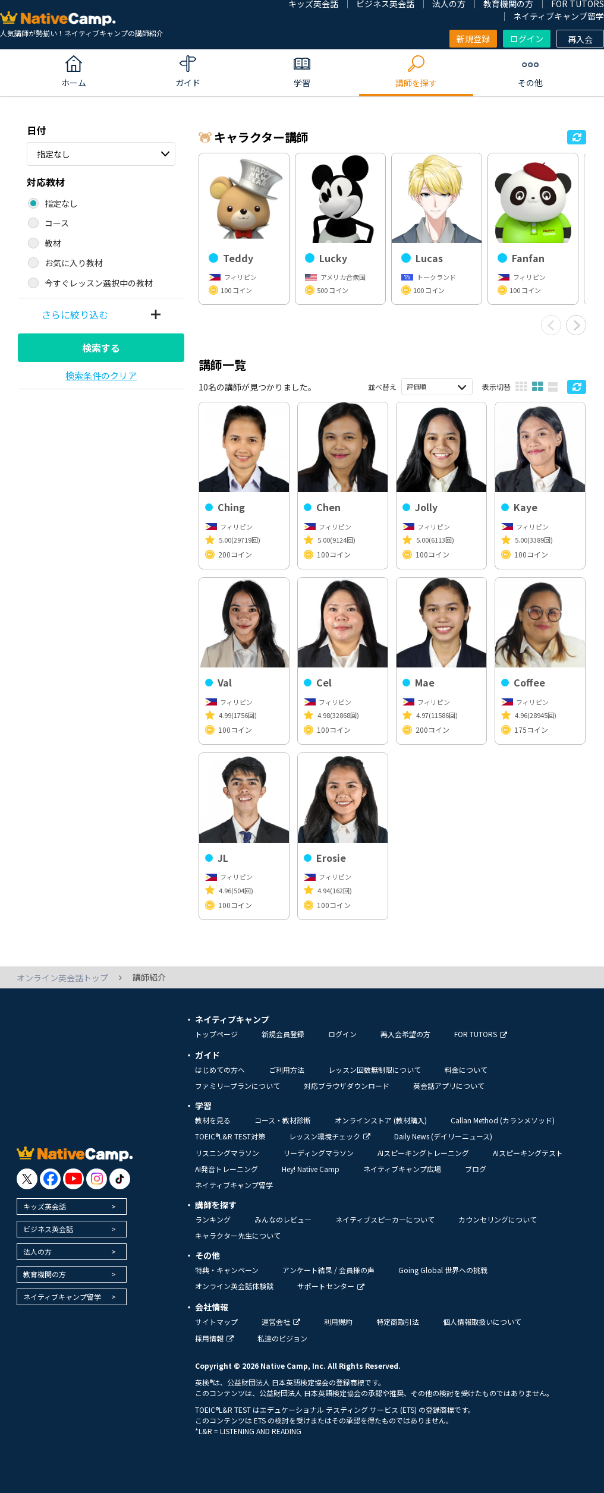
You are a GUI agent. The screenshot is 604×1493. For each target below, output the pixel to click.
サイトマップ (216, 1321)
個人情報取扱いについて (482, 1321)
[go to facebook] (50, 1178)
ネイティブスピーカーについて (385, 1219)
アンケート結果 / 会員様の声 (328, 1270)
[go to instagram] (96, 1178)
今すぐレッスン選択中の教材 (99, 283)
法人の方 (37, 1251)
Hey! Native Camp (310, 1169)
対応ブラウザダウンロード (346, 1086)
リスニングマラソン (227, 1153)
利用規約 (338, 1321)
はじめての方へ (220, 1069)
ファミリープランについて (237, 1086)
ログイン (526, 39)
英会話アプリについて (449, 1086)
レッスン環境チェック (329, 1136)
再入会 (580, 39)
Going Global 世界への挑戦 (442, 1270)
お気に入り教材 (74, 263)
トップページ (216, 1034)
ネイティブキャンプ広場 (402, 1169)
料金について (466, 1069)
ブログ (475, 1169)
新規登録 (473, 39)
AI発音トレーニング (226, 1169)
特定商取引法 (397, 1321)
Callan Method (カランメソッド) (503, 1120)
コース (57, 223)
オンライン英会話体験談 (234, 1286)
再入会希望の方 (405, 1034)
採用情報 (214, 1338)
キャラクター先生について (238, 1235)
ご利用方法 (286, 1069)
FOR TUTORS (480, 1034)
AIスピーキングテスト (528, 1153)
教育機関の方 (44, 1274)
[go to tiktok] (119, 1178)
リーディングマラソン (318, 1153)
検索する (101, 348)
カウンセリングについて (497, 1219)
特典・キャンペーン (227, 1270)
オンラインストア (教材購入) (381, 1120)
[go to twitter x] (27, 1178)
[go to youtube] (73, 1178)
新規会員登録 (283, 1034)
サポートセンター (330, 1286)
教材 (53, 243)
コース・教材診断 (282, 1120)
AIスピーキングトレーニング (423, 1153)
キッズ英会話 (44, 1206)
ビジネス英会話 (48, 1229)
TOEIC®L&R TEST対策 (230, 1136)
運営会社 (281, 1321)
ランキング (213, 1219)
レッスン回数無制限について (374, 1069)
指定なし (53, 154)
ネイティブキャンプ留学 (558, 16)
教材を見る (213, 1120)
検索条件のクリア (101, 375)
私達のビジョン (282, 1338)
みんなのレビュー (283, 1219)
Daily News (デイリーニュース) (443, 1136)
